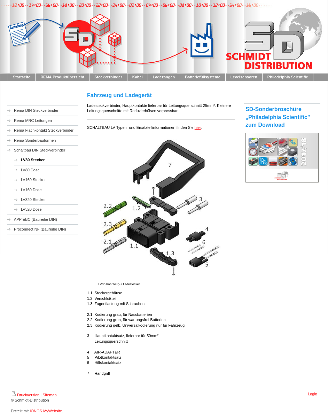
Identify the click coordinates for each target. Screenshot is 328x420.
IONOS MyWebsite (46, 411)
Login (312, 394)
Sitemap (49, 395)
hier (198, 127)
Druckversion (25, 395)
